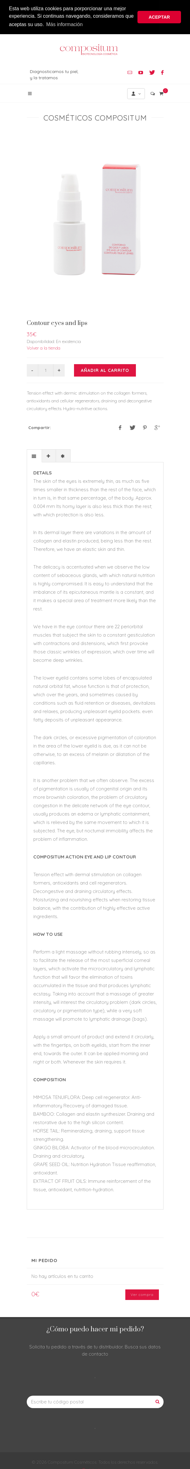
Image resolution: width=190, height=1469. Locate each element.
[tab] (34, 454)
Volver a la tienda (43, 347)
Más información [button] (64, 24)
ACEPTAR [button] (159, 17)
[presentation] (34, 455)
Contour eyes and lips (57, 322)
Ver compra (142, 1293)
